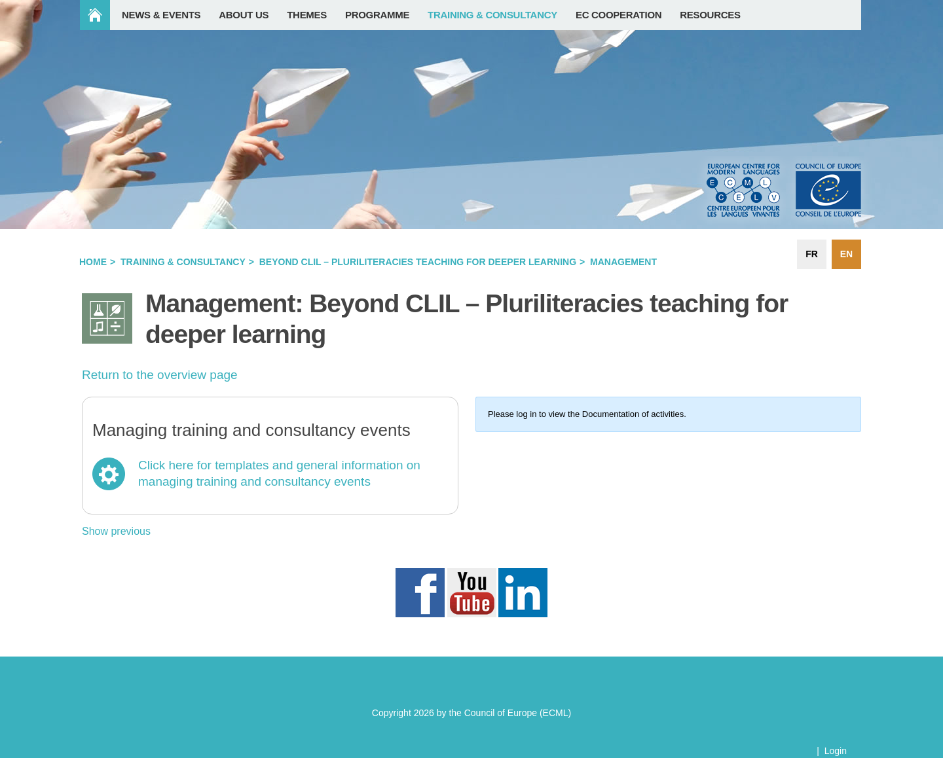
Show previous (116, 531)
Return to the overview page (160, 375)
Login (835, 751)
